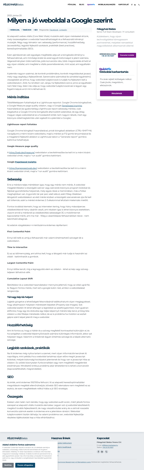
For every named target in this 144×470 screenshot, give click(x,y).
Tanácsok (26, 30)
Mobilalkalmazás (106, 4)
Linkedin (63, 30)
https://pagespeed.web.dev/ (23, 168)
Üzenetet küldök (127, 55)
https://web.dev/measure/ (22, 152)
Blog (81, 4)
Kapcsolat (123, 4)
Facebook (54, 30)
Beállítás (8, 465)
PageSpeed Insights (72, 105)
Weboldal (14, 30)
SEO (35, 30)
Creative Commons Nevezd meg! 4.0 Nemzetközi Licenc (71, 462)
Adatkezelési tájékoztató (62, 443)
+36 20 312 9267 (107, 447)
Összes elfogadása (25, 465)
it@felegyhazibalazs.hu (110, 445)
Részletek (117, 93)
